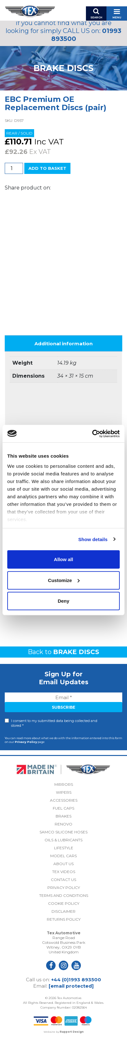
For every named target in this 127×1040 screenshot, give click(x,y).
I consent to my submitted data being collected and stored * (54, 723)
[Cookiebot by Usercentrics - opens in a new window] (92, 433)
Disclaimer (63, 911)
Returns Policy (64, 919)
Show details (93, 539)
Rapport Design (72, 1031)
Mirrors (63, 784)
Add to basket (47, 168)
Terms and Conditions (63, 895)
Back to (63, 652)
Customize (64, 580)
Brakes (63, 816)
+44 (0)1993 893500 (76, 980)
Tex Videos (63, 871)
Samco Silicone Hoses (63, 832)
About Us (63, 863)
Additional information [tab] (63, 344)
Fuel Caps (63, 808)
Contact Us (63, 879)
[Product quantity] (14, 168)
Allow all (63, 559)
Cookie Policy (63, 903)
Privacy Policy (26, 742)
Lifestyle (63, 847)
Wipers (63, 792)
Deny (64, 601)
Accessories (63, 800)
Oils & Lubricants (63, 840)
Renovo (63, 824)
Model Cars (63, 855)
